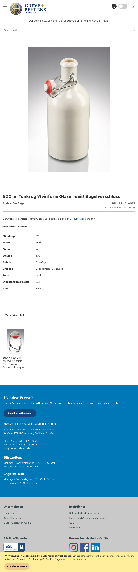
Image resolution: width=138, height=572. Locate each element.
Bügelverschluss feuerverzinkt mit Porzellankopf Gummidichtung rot (14, 362)
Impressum (75, 527)
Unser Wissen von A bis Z (17, 522)
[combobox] (69, 30)
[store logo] (28, 9)
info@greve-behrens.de (17, 448)
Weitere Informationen (74, 559)
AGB (71, 522)
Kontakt (78, 218)
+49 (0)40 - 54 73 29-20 (23, 444)
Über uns (9, 513)
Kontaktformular (13, 517)
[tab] (69, 227)
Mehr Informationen (14, 226)
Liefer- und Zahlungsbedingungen (88, 517)
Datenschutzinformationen (84, 513)
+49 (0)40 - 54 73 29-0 (23, 440)
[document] (69, 562)
